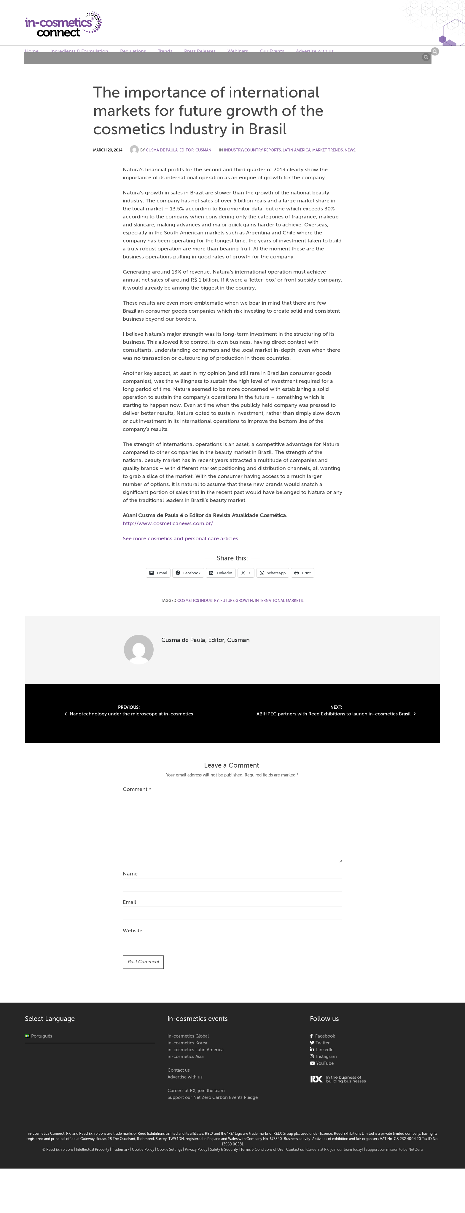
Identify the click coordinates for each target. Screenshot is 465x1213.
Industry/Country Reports (252, 150)
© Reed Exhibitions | (59, 1150)
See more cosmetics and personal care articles (180, 538)
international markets (279, 601)
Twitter (322, 1043)
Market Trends (327, 150)
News (350, 150)
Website (132, 931)
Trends (165, 51)
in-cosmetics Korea (187, 1043)
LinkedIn (324, 1050)
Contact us (179, 1070)
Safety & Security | (225, 1150)
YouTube (324, 1063)
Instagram (325, 1056)
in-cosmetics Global (188, 1036)
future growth (236, 601)
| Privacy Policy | (196, 1150)
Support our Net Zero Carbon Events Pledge (213, 1097)
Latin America (296, 150)
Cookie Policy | (144, 1150)
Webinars (237, 51)
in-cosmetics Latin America (196, 1050)
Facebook (324, 1036)
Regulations (133, 51)
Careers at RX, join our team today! (334, 1150)
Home (32, 51)
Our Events (272, 51)
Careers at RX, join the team (196, 1091)
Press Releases (200, 51)
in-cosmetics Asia (186, 1056)
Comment (137, 789)
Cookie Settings (169, 1150)
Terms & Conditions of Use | (263, 1150)
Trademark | (122, 1150)
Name (130, 874)
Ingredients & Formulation (79, 51)
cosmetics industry (198, 601)
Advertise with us (315, 51)
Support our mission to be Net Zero (394, 1150)
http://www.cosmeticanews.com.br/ (168, 523)
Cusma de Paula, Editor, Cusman (178, 150)
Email (129, 902)
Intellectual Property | (94, 1150)
